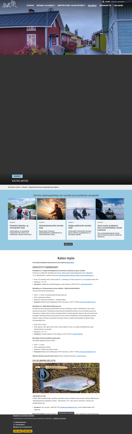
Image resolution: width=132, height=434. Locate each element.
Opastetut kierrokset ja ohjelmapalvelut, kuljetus (44, 187)
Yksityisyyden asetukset (66, 413)
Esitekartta (105, 5)
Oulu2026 (119, 5)
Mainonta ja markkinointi (23, 427)
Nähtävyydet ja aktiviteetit (71, 5)
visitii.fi (18, 187)
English (114, 2)
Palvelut (92, 5)
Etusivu (30, 5)
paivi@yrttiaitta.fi (77, 334)
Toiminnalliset (20, 424)
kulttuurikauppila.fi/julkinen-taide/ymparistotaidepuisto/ (77, 275)
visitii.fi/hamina (81, 356)
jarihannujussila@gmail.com (68, 407)
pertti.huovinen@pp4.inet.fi (87, 302)
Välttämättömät (20, 422)
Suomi (107, 2)
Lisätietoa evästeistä (59, 418)
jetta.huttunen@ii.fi (86, 284)
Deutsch (121, 2)
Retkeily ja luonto (46, 5)
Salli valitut (18, 431)
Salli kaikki (27, 431)
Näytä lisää (68, 244)
